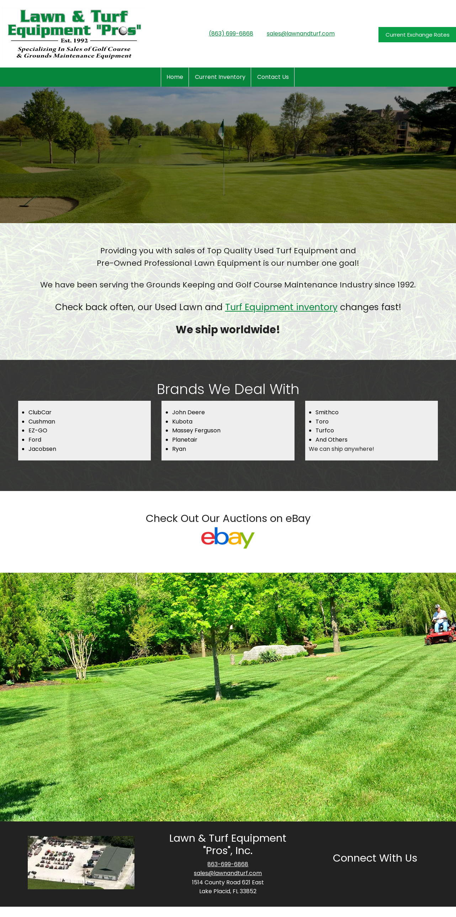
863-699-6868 (227, 864)
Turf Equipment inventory (281, 307)
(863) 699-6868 (231, 33)
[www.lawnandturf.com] (73, 33)
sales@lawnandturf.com (301, 33)
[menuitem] (175, 77)
